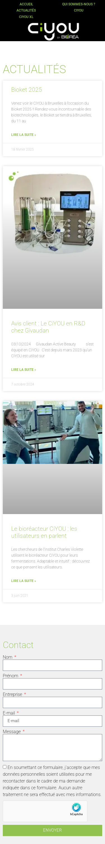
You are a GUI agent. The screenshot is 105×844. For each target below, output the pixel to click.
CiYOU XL (26, 17)
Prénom (11, 676)
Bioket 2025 (26, 89)
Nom (8, 657)
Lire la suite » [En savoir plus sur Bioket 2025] (23, 135)
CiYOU (78, 10)
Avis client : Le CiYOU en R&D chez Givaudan (48, 327)
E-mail (9, 713)
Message (12, 732)
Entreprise (13, 694)
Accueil (26, 4)
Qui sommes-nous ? (78, 4)
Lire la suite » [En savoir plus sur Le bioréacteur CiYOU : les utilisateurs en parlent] (23, 581)
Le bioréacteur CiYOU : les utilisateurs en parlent (44, 532)
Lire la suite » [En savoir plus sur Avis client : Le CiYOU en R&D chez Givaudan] (23, 370)
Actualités (26, 10)
